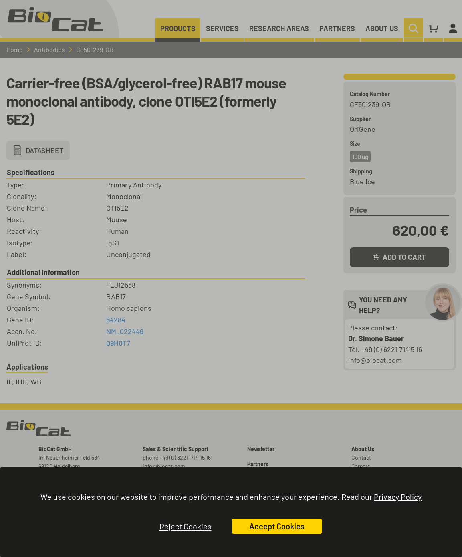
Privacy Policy (398, 496)
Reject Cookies (185, 526)
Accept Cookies (277, 526)
